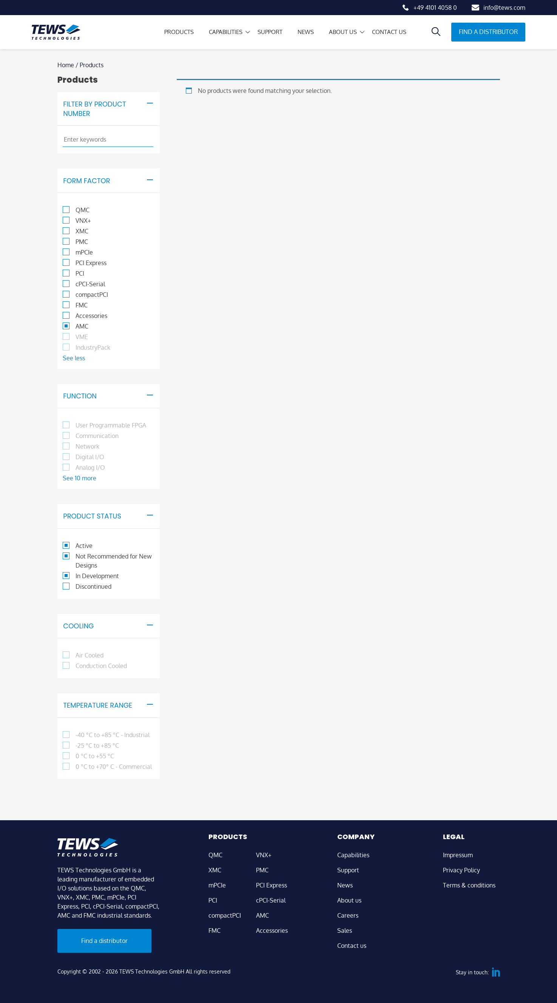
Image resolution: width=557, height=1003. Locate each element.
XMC (214, 870)
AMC (262, 915)
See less (74, 358)
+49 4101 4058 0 (435, 7)
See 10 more (79, 478)
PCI (212, 900)
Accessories (272, 930)
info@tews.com (504, 7)
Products (166, 32)
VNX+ (264, 855)
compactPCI (224, 915)
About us (337, 32)
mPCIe (217, 885)
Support (261, 32)
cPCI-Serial (270, 900)
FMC (214, 930)
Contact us (385, 32)
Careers (347, 915)
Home (65, 65)
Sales (344, 930)
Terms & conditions (469, 885)
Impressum (458, 855)
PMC (262, 870)
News (299, 32)
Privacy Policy (461, 870)
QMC (215, 855)
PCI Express (271, 885)
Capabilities (215, 32)
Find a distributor (488, 31)
